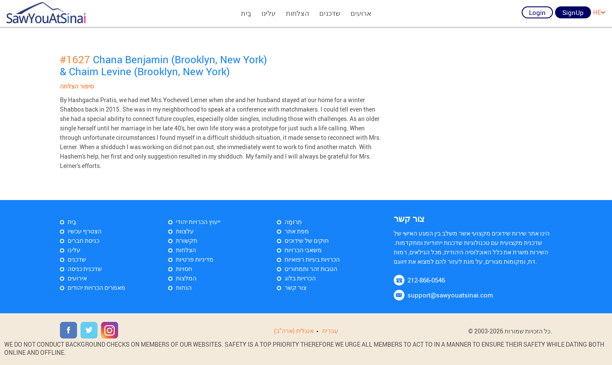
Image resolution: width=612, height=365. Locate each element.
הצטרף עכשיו (84, 231)
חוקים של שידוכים (307, 240)
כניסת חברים (83, 240)
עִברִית (330, 331)
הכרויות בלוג (300, 278)
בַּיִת (246, 13)
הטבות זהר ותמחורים (311, 269)
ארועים (361, 13)
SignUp (573, 12)
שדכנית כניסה (85, 269)
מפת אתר (297, 231)
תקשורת (186, 240)
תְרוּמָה (293, 222)
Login (537, 12)
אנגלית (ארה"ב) (294, 331)
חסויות (184, 269)
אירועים (77, 278)
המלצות (186, 278)
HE (599, 12)
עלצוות (185, 231)
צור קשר (295, 287)
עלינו (268, 13)
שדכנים (329, 13)
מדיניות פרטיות (195, 259)
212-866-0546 (426, 280)
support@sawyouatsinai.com (450, 295)
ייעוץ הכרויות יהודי (198, 222)
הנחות (184, 287)
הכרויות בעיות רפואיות (312, 259)
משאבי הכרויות (303, 250)
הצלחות (297, 13)
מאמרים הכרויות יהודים (96, 287)
